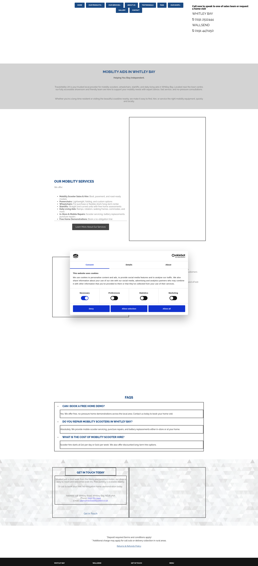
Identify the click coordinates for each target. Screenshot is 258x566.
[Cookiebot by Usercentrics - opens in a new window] (173, 256)
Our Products (95, 5)
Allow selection (129, 309)
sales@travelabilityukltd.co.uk (94, 500)
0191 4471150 (204, 31)
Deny (91, 309)
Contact (135, 10)
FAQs (162, 5)
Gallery (122, 10)
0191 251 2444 (94, 498)
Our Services (114, 5)
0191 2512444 (204, 19)
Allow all (167, 309)
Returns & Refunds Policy (129, 546)
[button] (90, 227)
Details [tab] (129, 265)
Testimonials (147, 5)
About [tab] (168, 265)
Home (79, 5)
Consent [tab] (90, 265)
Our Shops (175, 5)
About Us (131, 5)
